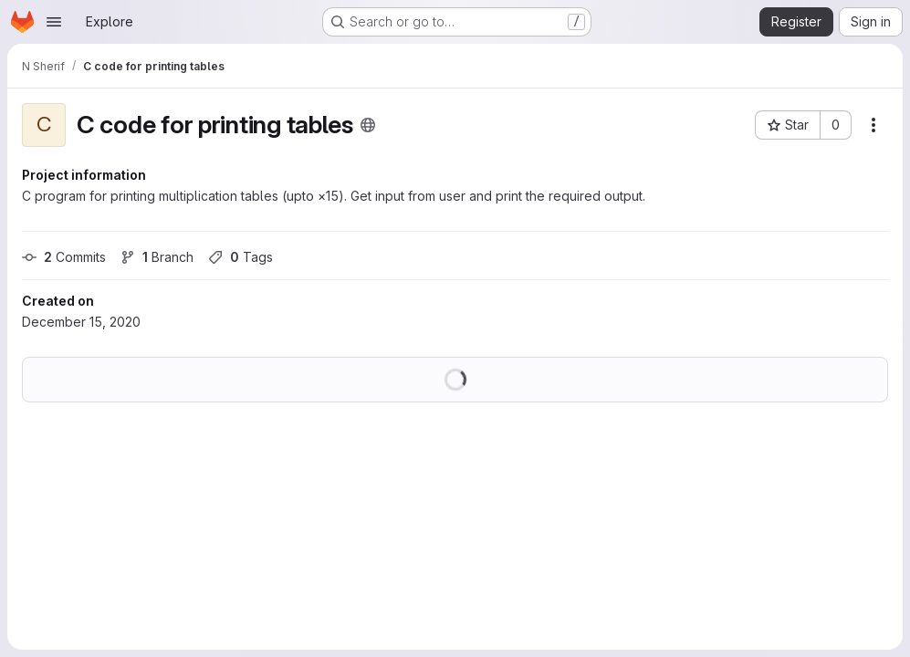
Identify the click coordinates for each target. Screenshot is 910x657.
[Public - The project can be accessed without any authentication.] (368, 125)
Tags (240, 257)
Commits (64, 257)
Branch (157, 257)
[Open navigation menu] (53, 21)
